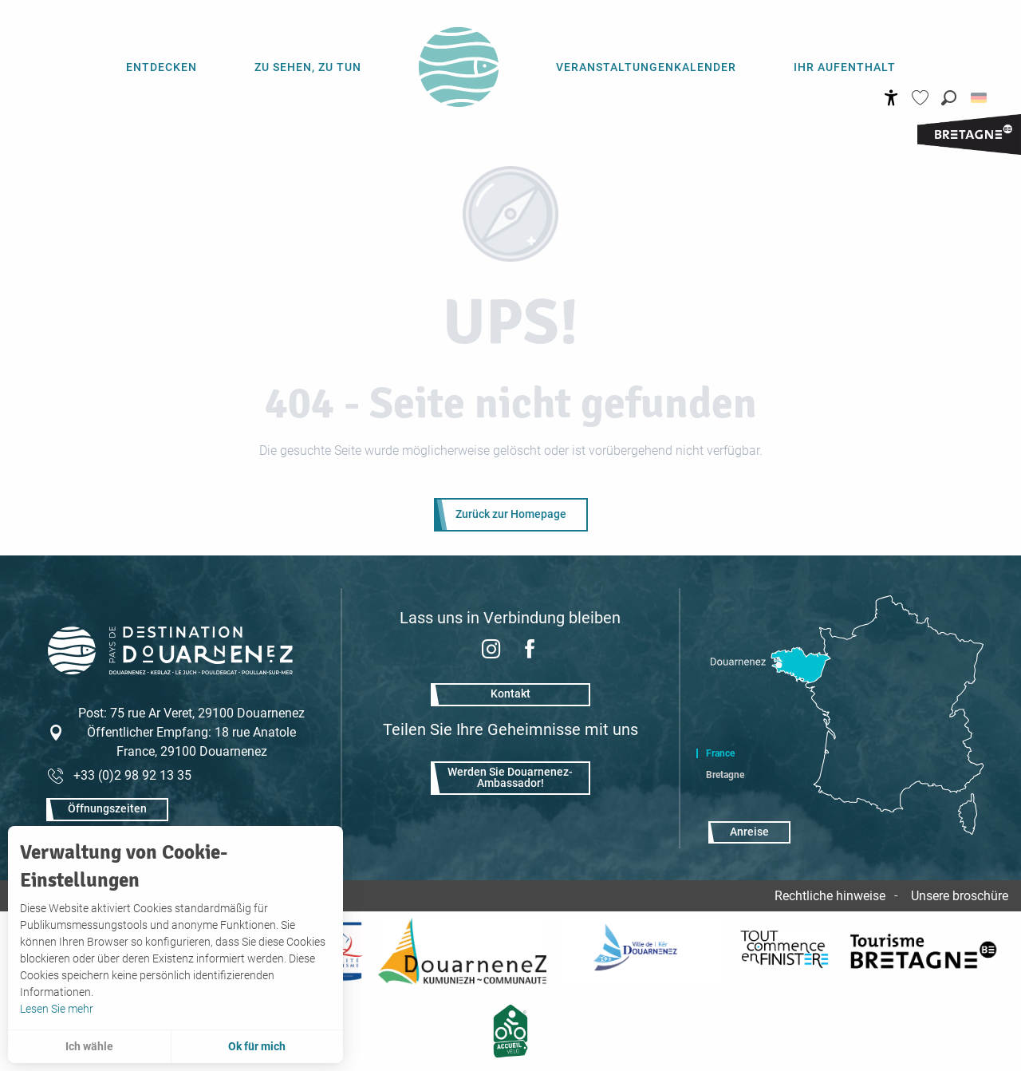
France (720, 753)
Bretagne (725, 775)
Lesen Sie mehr (56, 1008)
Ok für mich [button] (257, 1046)
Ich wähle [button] (89, 1046)
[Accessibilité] (891, 98)
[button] (949, 98)
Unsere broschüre (959, 895)
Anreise (749, 832)
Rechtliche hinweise (830, 895)
